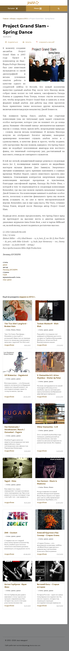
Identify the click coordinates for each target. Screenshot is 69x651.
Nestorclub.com (35, 645)
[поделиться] (11, 42)
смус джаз (7, 280)
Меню (38, 8)
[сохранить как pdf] (45, 42)
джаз (5, 265)
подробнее (9, 345)
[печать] (27, 42)
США (5, 275)
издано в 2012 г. (23, 19)
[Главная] (33, 3)
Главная (5, 19)
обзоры (13, 19)
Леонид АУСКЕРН (10, 270)
